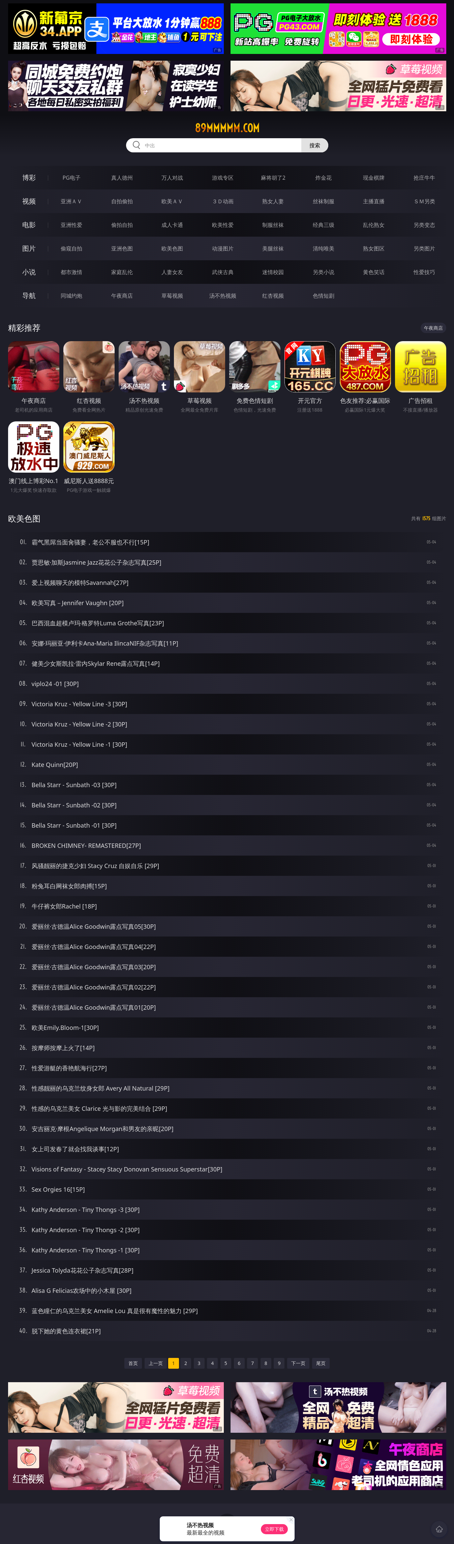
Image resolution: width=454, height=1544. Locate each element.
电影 (29, 224)
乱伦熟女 (374, 225)
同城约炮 (71, 295)
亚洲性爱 (71, 225)
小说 (29, 271)
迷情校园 (273, 272)
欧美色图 (172, 248)
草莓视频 (172, 295)
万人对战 (172, 177)
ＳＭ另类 (424, 201)
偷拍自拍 (122, 225)
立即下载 (274, 1529)
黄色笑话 (374, 272)
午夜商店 (122, 295)
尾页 (321, 1363)
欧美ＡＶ (172, 201)
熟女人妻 (273, 201)
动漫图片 (223, 248)
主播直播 (374, 201)
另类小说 (323, 272)
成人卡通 (172, 225)
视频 (29, 201)
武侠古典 (223, 272)
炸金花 (323, 177)
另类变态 (424, 225)
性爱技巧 (424, 272)
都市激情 (71, 272)
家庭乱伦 (122, 272)
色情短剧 (323, 295)
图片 (29, 248)
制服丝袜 (273, 225)
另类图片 (424, 248)
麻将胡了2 (273, 177)
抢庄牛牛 (424, 177)
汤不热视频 (222, 295)
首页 (133, 1363)
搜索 (314, 145)
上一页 (156, 1363)
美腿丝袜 (273, 248)
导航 (29, 295)
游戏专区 (223, 177)
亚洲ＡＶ (71, 201)
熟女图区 (374, 248)
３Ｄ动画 (223, 201)
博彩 (29, 177)
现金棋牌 (374, 177)
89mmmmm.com (227, 128)
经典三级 (323, 225)
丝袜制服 (323, 201)
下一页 (298, 1363)
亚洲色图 (122, 248)
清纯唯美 (323, 248)
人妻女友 (172, 272)
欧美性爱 (223, 225)
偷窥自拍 (71, 248)
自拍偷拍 (122, 201)
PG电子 (72, 177)
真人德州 (122, 177)
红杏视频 (273, 295)
